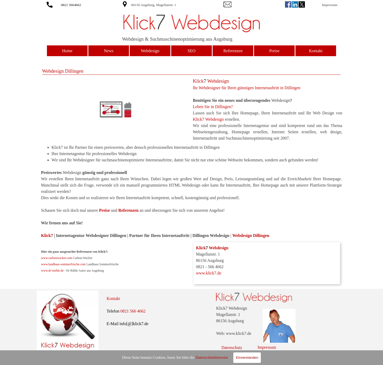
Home (67, 51)
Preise (274, 51)
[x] (302, 4)
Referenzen (232, 51)
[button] (49, 4)
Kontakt (316, 51)
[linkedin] (295, 4)
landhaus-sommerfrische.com (67, 264)
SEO (191, 51)
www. (44, 264)
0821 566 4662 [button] (132, 311)
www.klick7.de (209, 273)
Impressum (329, 5)
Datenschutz (231, 347)
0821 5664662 (71, 5)
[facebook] (288, 4)
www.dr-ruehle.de (52, 270)
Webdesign (150, 51)
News (108, 51)
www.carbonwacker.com (56, 258)
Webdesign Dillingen (250, 235)
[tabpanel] (168, 5)
